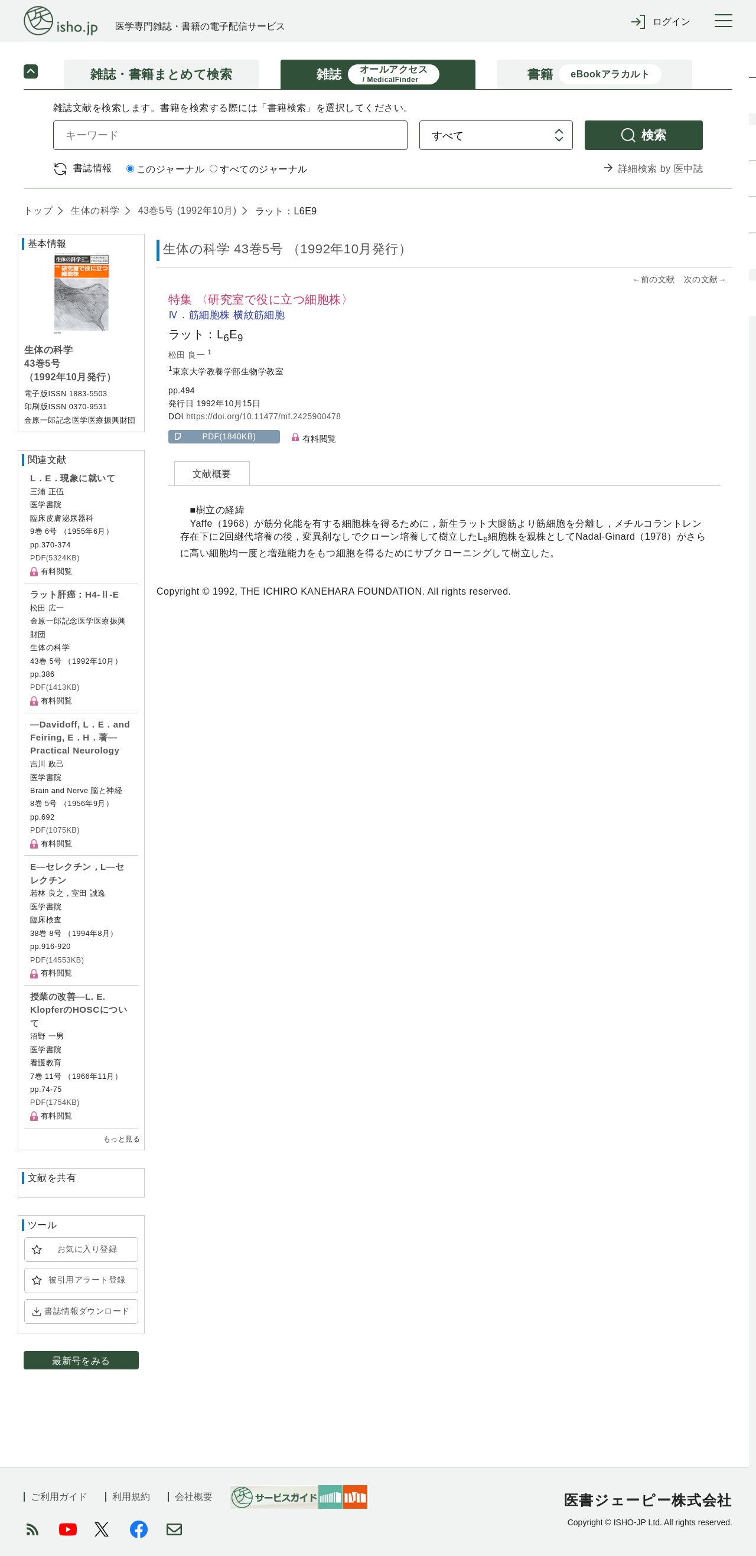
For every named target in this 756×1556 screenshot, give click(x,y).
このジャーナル (165, 169)
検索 (654, 135)
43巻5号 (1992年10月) (186, 210)
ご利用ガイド (59, 1497)
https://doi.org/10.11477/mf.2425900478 (263, 416)
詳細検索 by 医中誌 (660, 169)
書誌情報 (92, 168)
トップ (38, 210)
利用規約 (131, 1497)
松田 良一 (188, 354)
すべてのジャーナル (258, 169)
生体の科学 (93, 210)
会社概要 (194, 1497)
